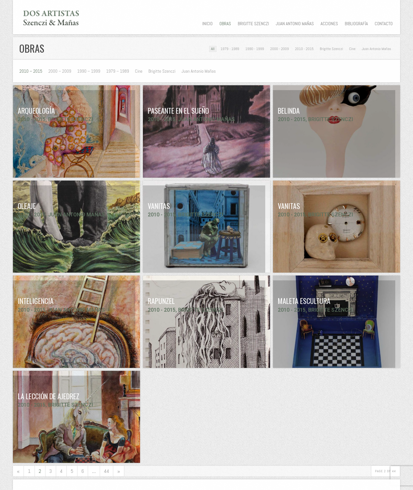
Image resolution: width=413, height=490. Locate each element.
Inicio (207, 23)
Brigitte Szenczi (253, 23)
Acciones (329, 23)
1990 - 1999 (254, 48)
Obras (225, 23)
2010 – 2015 (30, 71)
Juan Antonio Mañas (295, 23)
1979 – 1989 (117, 71)
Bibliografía (356, 23)
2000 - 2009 (279, 48)
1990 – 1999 (88, 71)
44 (106, 471)
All (213, 48)
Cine (352, 48)
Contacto (384, 23)
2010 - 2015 (304, 48)
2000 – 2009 (59, 71)
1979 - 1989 (230, 48)
